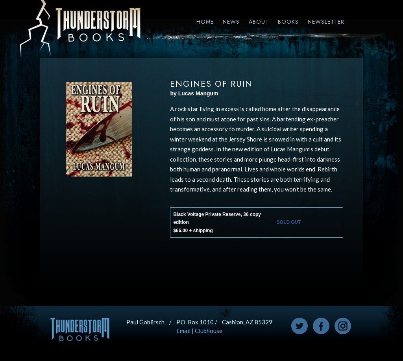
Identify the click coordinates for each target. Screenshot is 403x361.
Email (183, 330)
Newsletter (326, 22)
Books (288, 22)
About (259, 22)
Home (205, 22)
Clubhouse (208, 330)
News (231, 22)
